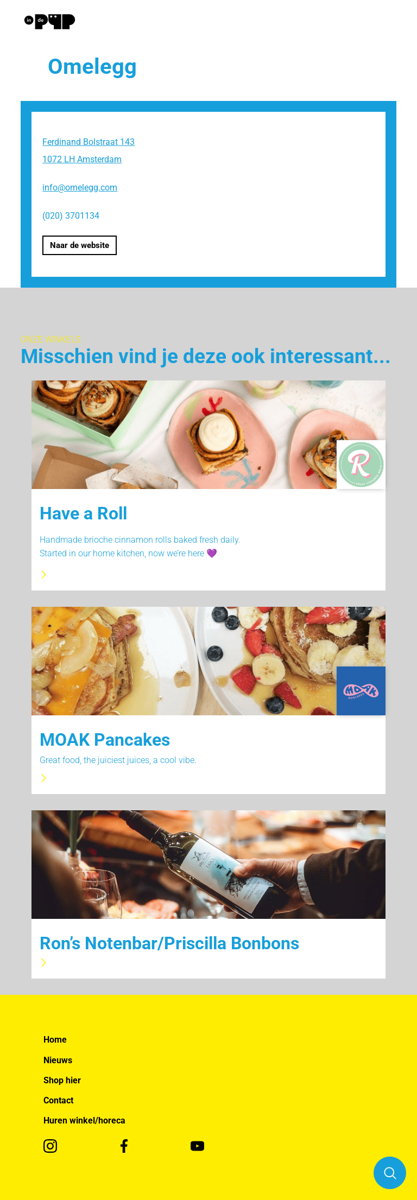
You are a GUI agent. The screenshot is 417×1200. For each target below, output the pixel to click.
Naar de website (79, 245)
